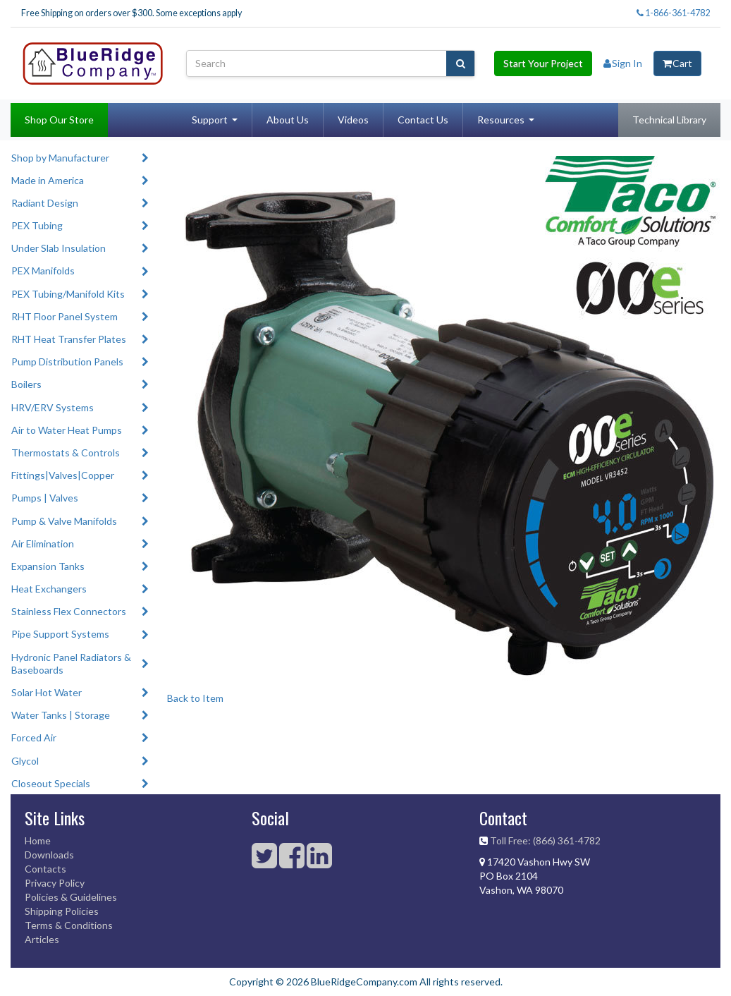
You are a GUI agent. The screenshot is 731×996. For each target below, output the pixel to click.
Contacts (45, 869)
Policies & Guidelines (71, 897)
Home (38, 840)
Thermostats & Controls (65, 452)
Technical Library (669, 120)
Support (210, 120)
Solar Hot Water (46, 692)
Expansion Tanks (48, 566)
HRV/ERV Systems (52, 407)
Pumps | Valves (44, 498)
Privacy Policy (55, 883)
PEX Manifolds (43, 271)
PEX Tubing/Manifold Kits (68, 294)
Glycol (25, 761)
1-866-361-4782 (673, 13)
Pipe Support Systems (60, 634)
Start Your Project (543, 63)
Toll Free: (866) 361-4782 (545, 840)
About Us (287, 120)
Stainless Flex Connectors (68, 611)
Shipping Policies (62, 911)
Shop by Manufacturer (60, 158)
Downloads (49, 855)
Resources (500, 120)
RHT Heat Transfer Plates (68, 339)
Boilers (26, 384)
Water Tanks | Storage (60, 715)
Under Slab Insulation (58, 248)
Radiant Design (44, 203)
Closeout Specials (50, 783)
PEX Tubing (37, 225)
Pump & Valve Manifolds (64, 521)
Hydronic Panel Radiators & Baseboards (71, 663)
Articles (42, 939)
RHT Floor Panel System (64, 316)
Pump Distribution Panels (67, 362)
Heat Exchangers (49, 589)
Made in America (47, 180)
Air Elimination (42, 543)
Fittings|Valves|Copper (62, 475)
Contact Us (423, 120)
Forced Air (33, 737)
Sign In (622, 63)
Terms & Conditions (69, 925)
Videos (353, 120)
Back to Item (195, 698)
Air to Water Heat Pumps (66, 430)
